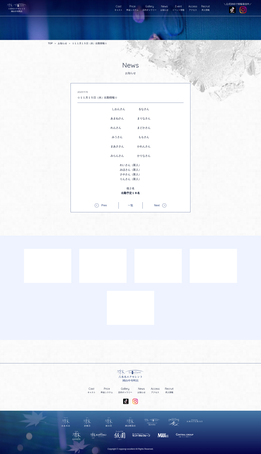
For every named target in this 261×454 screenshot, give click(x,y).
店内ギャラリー (149, 8)
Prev (104, 205)
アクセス (192, 8)
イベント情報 (178, 8)
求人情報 (205, 8)
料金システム (132, 8)
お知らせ (164, 8)
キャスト (119, 8)
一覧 (130, 205)
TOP (50, 43)
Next (157, 205)
